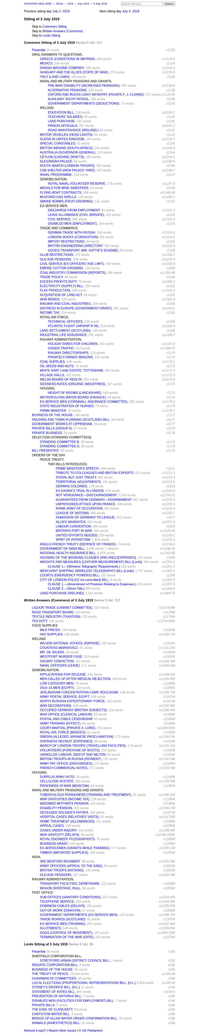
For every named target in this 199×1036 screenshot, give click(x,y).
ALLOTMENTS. (51, 928)
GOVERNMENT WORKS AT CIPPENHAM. (62, 424)
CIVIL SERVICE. (59, 219)
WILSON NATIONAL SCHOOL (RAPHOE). (70, 643)
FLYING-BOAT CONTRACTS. (61, 192)
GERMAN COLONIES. (72, 486)
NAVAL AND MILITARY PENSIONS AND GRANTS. (76, 81)
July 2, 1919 (61, 11)
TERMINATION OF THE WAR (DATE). (67, 937)
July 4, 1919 (130, 11)
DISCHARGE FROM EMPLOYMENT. (74, 210)
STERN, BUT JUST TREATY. (76, 477)
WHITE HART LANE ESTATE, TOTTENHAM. (72, 370)
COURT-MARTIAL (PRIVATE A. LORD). (68, 728)
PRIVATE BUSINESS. (47, 433)
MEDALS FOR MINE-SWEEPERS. (64, 188)
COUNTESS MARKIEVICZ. (59, 648)
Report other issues (62, 1030)
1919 (70, 3)
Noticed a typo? (35, 1030)
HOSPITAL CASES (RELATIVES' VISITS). (70, 817)
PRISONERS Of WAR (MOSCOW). (65, 785)
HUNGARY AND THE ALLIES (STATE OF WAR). (74, 72)
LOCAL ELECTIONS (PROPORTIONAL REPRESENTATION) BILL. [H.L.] (84, 983)
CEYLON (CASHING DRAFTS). (62, 157)
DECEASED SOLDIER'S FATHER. (64, 812)
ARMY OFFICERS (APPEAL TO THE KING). (71, 866)
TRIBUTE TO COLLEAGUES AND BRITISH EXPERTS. (95, 473)
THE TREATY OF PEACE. (50, 974)
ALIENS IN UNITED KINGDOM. (62, 139)
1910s (60, 3)
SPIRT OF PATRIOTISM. (73, 539)
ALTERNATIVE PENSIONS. (67, 90)
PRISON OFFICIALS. (63, 125)
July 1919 (84, 3)
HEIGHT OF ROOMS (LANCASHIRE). (75, 392)
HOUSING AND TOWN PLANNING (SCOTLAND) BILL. (71, 419)
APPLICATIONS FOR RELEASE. (63, 674)
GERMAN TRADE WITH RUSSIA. (72, 232)
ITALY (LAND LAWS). (55, 77)
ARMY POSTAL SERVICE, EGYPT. (65, 696)
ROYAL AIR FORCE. (54, 317)
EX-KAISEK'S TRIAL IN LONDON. (80, 490)
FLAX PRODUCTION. (55, 290)
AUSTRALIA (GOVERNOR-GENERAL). (68, 152)
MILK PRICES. (50, 630)
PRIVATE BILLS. (44, 1005)
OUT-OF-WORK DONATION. (60, 910)
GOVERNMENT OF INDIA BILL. (62, 548)
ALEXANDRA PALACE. (56, 161)
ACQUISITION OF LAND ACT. (61, 295)
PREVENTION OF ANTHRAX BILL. (57, 996)
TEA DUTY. (40, 621)
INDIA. (36, 857)
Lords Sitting (51, 35)
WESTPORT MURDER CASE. (61, 656)
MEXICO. (46, 63)
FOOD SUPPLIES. (45, 625)
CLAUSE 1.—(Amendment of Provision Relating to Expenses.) (92, 584)
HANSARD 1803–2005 (37, 3)
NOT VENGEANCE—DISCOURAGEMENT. (86, 495)
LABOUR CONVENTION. (74, 526)
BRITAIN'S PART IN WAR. (74, 530)
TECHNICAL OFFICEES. (65, 321)
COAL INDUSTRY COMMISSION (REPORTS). (73, 272)
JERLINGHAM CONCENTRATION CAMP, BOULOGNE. (79, 692)
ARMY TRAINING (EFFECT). (60, 723)
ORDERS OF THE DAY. (49, 455)
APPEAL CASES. (52, 825)
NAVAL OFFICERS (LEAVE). (60, 665)
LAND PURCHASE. (62, 121)
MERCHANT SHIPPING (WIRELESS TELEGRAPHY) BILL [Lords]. (87, 571)
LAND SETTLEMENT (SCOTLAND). (65, 330)
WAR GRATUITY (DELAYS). (60, 834)
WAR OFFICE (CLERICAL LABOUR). (66, 714)
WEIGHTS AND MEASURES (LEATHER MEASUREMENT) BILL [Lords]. (91, 562)
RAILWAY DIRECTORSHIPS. (68, 352)
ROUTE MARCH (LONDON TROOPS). (67, 165)
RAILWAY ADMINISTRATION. (61, 339)
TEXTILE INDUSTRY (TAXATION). (56, 616)
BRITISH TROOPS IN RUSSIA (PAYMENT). (71, 759)
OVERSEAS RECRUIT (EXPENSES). (66, 741)
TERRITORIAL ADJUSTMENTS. (79, 482)
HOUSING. (48, 388)
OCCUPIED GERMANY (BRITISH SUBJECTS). (74, 710)
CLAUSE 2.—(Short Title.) (66, 588)
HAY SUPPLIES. (52, 634)
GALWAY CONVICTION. (57, 661)
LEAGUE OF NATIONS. (73, 513)
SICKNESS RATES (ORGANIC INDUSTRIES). (73, 384)
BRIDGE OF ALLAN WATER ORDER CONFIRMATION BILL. (75, 1018)
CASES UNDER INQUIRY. (59, 830)
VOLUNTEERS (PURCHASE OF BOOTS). (70, 750)
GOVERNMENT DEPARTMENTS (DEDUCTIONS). (84, 103)
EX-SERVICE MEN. (54, 206)
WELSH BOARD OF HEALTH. (61, 379)
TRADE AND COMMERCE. (59, 228)
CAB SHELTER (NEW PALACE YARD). (68, 170)
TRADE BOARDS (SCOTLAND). (63, 919)
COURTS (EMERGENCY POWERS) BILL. (70, 575)
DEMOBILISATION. (54, 179)
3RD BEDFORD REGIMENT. (60, 861)
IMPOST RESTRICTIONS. (66, 241)
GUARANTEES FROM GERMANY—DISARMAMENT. (94, 499)
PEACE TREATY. (52, 459)
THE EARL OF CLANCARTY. (52, 1009)
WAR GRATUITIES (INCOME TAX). (65, 799)
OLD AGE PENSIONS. (56, 259)
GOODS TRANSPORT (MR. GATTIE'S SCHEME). (83, 250)
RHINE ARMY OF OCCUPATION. (79, 508)
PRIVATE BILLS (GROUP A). (52, 428)
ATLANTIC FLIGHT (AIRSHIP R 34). (73, 326)
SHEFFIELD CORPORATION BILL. (57, 956)
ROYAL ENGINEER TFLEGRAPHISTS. (68, 839)
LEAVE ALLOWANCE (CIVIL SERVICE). (76, 215)
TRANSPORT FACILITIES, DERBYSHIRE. (70, 883)
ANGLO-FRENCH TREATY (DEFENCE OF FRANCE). (78, 544)
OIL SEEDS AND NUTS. (57, 366)
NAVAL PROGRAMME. (56, 174)
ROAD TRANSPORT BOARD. (53, 612)
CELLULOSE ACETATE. (57, 781)
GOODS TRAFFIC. (61, 348)
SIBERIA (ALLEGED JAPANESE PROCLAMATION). (77, 736)
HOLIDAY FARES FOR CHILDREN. (73, 344)
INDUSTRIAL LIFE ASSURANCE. (64, 335)
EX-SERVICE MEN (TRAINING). (63, 923)
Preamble (39, 50)
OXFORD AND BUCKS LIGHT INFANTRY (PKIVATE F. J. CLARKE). (96, 94)
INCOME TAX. (50, 312)
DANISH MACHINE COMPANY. (62, 68)
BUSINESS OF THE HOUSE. (53, 415)
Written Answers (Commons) (63, 31)
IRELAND (39, 639)
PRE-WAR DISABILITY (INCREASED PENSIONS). (84, 85)
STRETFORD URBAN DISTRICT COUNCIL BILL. (75, 960)
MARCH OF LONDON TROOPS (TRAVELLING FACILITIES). (83, 745)
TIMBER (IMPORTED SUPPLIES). (64, 852)
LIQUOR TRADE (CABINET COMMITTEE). (62, 607)
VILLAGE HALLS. (52, 375)
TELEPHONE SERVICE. (57, 901)
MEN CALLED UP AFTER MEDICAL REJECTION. (75, 679)
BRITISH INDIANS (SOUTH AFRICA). (67, 148)
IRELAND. (47, 108)
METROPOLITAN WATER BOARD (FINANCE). (73, 397)
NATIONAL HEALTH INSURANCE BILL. (68, 553)
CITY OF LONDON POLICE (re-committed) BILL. (74, 580)
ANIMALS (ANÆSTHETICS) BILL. (56, 1023)
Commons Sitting (55, 26)
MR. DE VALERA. (52, 652)
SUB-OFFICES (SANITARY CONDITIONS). (71, 897)
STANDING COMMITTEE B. (60, 442)
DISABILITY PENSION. (56, 808)
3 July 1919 (100, 3)
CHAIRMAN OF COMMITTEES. (54, 978)
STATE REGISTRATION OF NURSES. (67, 406)
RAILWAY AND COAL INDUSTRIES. (65, 303)
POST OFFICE (42, 892)
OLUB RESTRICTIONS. (57, 254)
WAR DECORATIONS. (56, 705)
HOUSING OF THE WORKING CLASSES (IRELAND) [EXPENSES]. (88, 557)
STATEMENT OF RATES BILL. (54, 991)
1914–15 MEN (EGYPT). (57, 687)
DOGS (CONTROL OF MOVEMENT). (66, 932)
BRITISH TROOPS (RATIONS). (62, 870)
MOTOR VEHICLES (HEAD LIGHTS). (66, 134)
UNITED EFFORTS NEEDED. (77, 535)
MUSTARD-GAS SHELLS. (58, 197)
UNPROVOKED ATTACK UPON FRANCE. (86, 504)
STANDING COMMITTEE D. (60, 446)
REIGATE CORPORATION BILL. (55, 965)
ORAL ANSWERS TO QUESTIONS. (57, 54)
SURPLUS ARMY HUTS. (57, 777)
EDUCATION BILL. (61, 112)
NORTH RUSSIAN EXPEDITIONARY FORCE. (73, 701)
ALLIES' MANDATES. (71, 522)
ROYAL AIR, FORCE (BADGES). (63, 732)
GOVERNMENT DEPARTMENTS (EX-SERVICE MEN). (79, 915)
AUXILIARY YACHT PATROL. (69, 99)
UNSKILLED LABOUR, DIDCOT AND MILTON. (73, 754)
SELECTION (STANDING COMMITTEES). (62, 437)
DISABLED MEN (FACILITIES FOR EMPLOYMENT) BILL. (73, 1000)
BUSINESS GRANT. (54, 843)
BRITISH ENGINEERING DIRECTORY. (76, 246)
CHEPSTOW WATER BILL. (51, 1014)
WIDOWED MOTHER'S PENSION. (64, 803)
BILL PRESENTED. (46, 450)
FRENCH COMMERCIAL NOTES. (64, 768)
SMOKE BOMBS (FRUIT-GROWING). (67, 201)
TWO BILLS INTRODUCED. (68, 464)
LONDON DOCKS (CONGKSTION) (73, 237)
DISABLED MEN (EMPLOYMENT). (73, 223)
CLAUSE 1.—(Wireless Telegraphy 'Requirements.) (84, 566)
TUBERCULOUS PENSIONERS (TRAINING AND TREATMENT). (86, 794)
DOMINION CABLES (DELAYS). (63, 906)
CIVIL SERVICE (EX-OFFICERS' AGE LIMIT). (72, 263)
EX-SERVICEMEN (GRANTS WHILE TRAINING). (75, 848)
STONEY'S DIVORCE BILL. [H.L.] (56, 987)
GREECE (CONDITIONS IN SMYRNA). (68, 59)
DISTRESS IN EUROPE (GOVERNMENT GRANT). (76, 308)
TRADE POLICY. (52, 277)
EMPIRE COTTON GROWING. (62, 268)
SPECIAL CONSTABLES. (58, 143)
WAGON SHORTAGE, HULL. (61, 888)
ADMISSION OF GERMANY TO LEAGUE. (86, 517)
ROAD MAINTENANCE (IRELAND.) (73, 130)
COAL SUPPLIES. (53, 361)
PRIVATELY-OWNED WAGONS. (71, 357)
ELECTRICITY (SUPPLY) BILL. (62, 286)
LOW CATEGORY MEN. (57, 683)
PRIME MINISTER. (53, 410)
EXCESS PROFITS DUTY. (59, 281)
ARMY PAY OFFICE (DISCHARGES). (66, 763)
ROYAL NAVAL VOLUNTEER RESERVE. (77, 183)
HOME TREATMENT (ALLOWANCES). (67, 821)
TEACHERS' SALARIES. (65, 116)
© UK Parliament (91, 1030)
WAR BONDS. (50, 299)
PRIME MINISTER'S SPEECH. (78, 468)
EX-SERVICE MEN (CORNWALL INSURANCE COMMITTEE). (84, 401)
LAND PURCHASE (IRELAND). (62, 593)
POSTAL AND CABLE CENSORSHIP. (66, 719)
